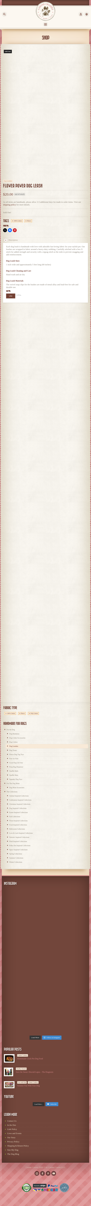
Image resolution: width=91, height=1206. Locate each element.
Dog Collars (13, 742)
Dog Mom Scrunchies (16, 788)
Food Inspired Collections (18, 825)
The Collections (12, 792)
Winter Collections (15, 862)
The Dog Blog (13, 1154)
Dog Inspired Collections (17, 808)
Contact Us (11, 1121)
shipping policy (9, 205)
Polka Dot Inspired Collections (19, 845)
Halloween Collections (17, 829)
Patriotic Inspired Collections (19, 837)
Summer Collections (16, 858)
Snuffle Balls (13, 771)
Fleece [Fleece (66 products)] (23, 713)
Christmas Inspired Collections (19, 804)
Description (11, 240)
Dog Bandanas (14, 734)
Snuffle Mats (13, 775)
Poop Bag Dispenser (16, 767)
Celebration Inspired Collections (20, 800)
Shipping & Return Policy (18, 1146)
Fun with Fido (22, 1082)
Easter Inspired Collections (18, 812)
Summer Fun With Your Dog (28, 1086)
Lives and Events (14, 1133)
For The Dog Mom (13, 783)
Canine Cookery (22, 1055)
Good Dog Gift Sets (16, 763)
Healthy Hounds (21, 1069)
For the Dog (11, 730)
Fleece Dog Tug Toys (16, 754)
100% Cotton (18, 221)
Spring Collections (15, 854)
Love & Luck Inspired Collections (21, 833)
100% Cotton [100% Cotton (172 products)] (11, 713)
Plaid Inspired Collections (18, 841)
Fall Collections (14, 817)
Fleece (29, 221)
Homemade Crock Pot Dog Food (30, 1059)
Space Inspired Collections (18, 850)
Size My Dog (12, 1150)
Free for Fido (13, 759)
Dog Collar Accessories (17, 738)
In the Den (11, 1125)
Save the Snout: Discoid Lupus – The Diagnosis (34, 1072)
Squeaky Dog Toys (15, 779)
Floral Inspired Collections (18, 821)
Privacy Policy (13, 1142)
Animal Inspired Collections (19, 796)
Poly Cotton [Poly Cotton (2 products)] (34, 713)
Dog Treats (13, 750)
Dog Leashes (8, 181)
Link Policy (12, 1129)
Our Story (11, 1137)
